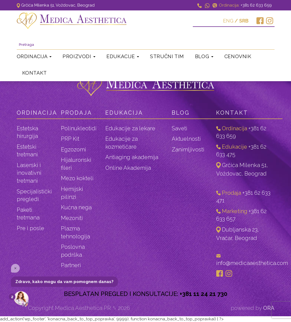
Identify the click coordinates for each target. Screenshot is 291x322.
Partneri (71, 265)
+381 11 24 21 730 (203, 293)
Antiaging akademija (131, 157)
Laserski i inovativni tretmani (29, 173)
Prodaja (76, 112)
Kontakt (34, 73)
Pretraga (263, 37)
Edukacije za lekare (130, 128)
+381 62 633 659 (256, 5)
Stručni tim (167, 56)
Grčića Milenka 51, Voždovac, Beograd (56, 5)
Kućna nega (76, 207)
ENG (228, 21)
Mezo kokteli (77, 178)
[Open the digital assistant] (21, 299)
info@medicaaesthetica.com (252, 263)
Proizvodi (79, 56)
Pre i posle (30, 228)
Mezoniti (72, 218)
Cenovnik (238, 56)
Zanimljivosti (188, 149)
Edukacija (124, 112)
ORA (269, 308)
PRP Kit (70, 138)
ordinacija (37, 112)
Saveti (179, 128)
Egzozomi (73, 149)
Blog (204, 56)
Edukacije (122, 56)
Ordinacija (34, 56)
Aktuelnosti (186, 138)
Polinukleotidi (79, 128)
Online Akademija (128, 168)
